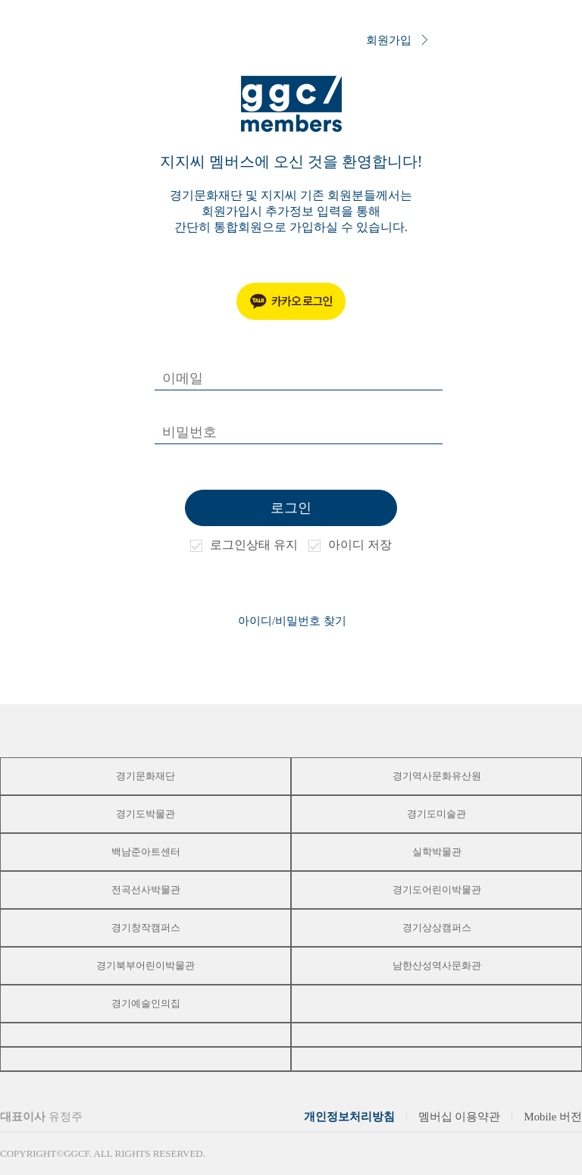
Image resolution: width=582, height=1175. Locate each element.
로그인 (291, 507)
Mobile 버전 (553, 1117)
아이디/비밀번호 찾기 (292, 621)
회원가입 (396, 41)
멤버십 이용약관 (459, 1117)
